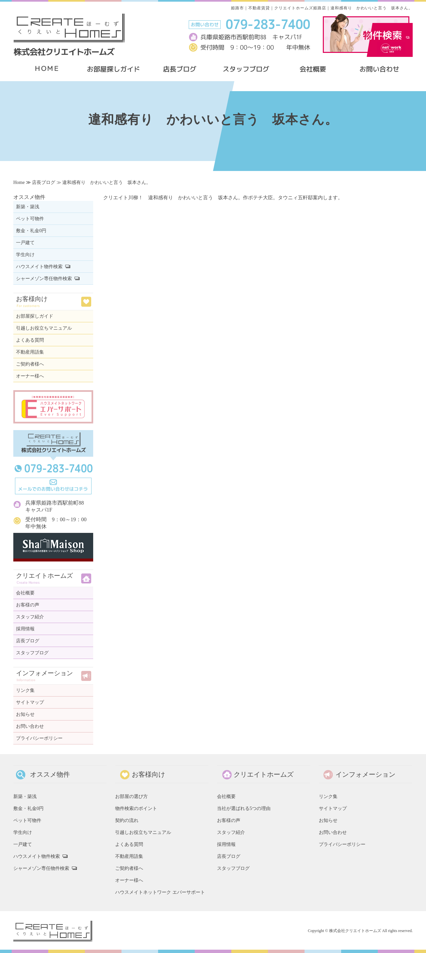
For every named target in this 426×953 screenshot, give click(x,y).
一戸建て (25, 242)
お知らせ (25, 714)
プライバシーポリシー (39, 738)
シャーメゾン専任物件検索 (44, 278)
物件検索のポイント (136, 808)
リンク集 (25, 690)
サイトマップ (30, 702)
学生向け (25, 254)
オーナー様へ (30, 376)
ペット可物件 (30, 218)
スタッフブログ (32, 652)
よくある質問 (30, 340)
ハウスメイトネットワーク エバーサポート (160, 892)
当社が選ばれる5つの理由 (244, 808)
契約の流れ (126, 820)
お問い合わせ (30, 726)
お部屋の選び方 (131, 796)
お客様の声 (27, 604)
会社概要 (25, 592)
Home (19, 182)
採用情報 (25, 628)
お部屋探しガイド (34, 316)
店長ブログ (43, 182)
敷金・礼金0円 (31, 230)
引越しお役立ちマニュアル (44, 328)
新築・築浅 (27, 206)
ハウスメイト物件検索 (39, 266)
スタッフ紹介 (30, 616)
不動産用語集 (30, 352)
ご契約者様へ (30, 364)
